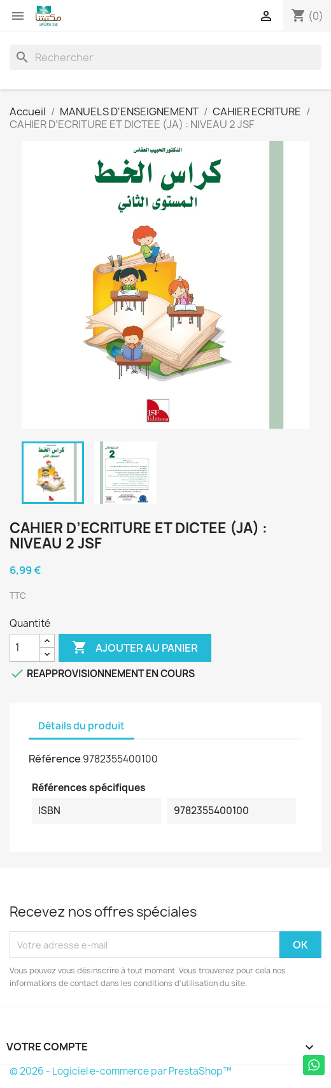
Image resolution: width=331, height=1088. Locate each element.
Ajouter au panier (135, 648)
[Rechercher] (165, 57)
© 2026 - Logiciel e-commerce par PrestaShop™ (121, 1071)
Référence (55, 758)
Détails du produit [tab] (81, 726)
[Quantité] (25, 648)
